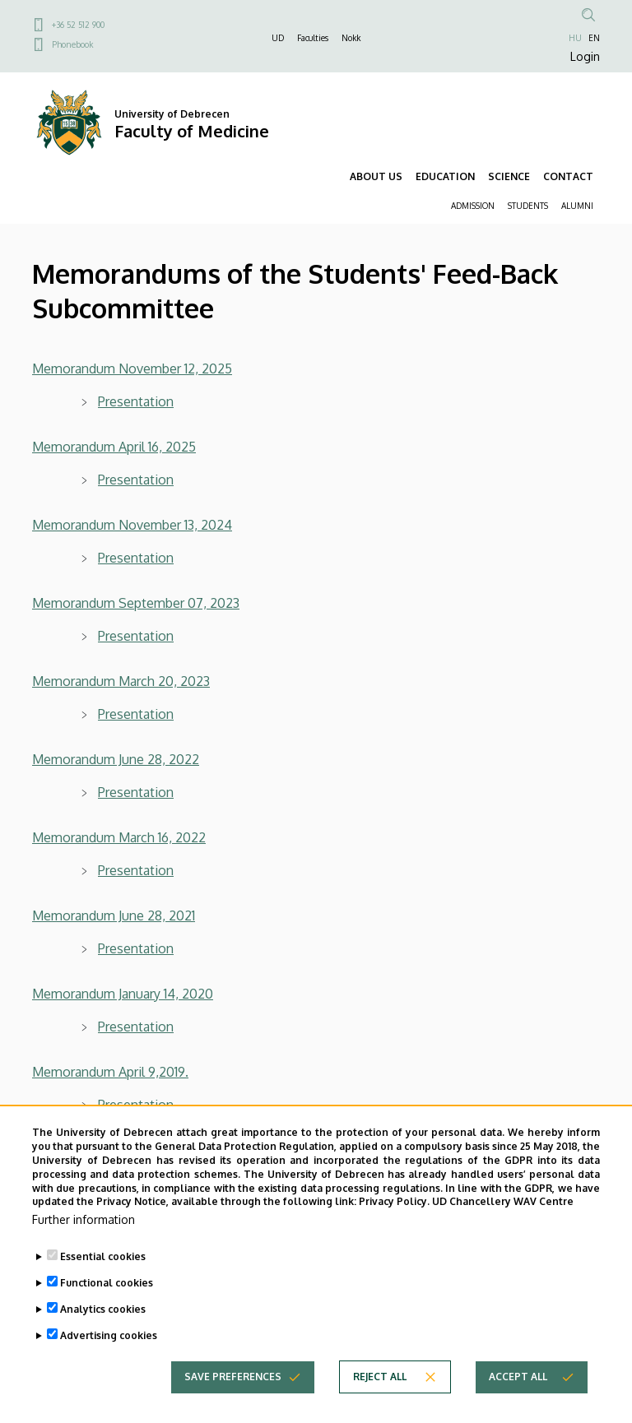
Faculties (312, 38)
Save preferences (232, 1404)
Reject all (380, 1404)
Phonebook (72, 44)
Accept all (518, 1404)
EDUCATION (445, 176)
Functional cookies (106, 1311)
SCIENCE (509, 176)
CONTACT (568, 176)
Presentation (136, 792)
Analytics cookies (103, 1337)
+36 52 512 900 (78, 25)
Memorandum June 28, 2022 (115, 759)
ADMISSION (473, 206)
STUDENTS (528, 206)
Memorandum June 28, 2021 (113, 915)
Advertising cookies (108, 1363)
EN (594, 38)
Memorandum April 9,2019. (110, 1072)
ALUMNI (577, 206)
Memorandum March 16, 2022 (119, 837)
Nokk (351, 38)
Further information (83, 1247)
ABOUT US (376, 176)
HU (575, 38)
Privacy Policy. (394, 1229)
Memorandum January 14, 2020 (122, 993)
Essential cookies (103, 1284)
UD (278, 38)
